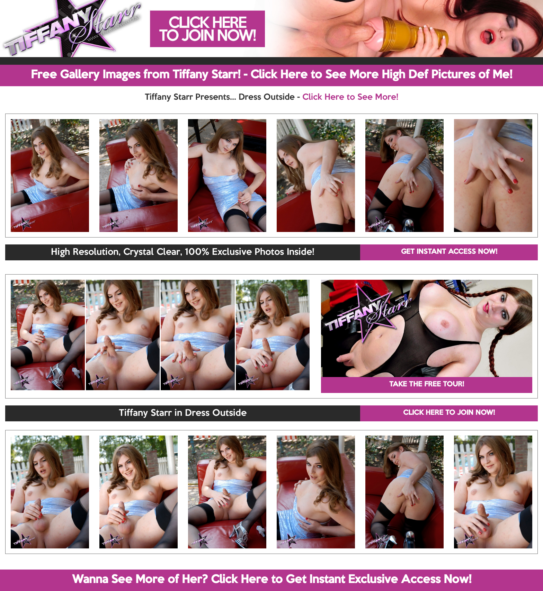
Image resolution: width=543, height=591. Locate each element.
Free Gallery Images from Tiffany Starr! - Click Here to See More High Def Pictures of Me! (271, 75)
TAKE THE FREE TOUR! (426, 385)
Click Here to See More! (350, 97)
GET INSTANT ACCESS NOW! (449, 252)
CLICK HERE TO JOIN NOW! (449, 413)
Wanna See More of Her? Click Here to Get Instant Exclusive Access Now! (271, 580)
